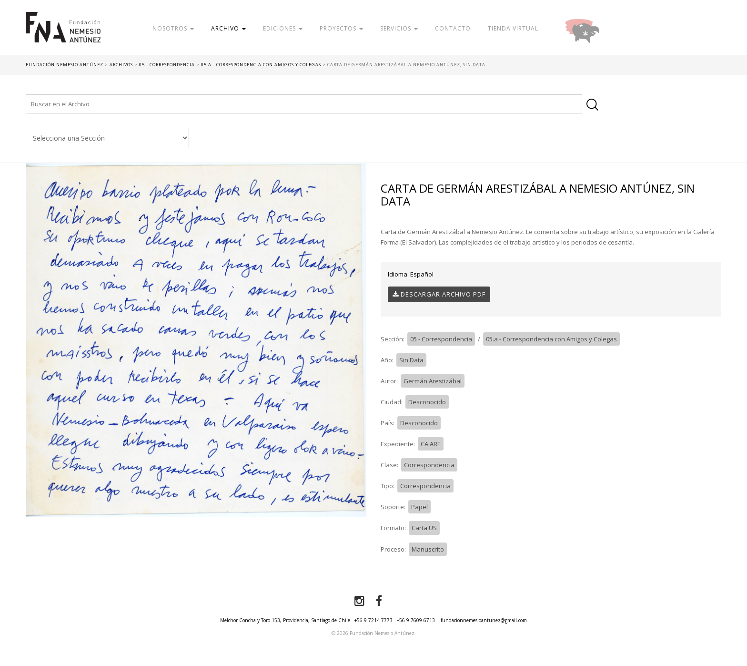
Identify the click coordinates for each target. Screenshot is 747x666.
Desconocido (427, 402)
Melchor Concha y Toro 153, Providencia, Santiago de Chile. (286, 620)
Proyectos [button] (341, 28)
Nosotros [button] (173, 28)
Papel (419, 506)
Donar (613, 28)
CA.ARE (431, 444)
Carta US (424, 527)
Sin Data (411, 360)
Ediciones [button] (283, 28)
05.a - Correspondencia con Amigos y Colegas (551, 339)
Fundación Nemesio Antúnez (63, 33)
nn (107, 138)
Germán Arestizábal (433, 381)
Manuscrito (428, 549)
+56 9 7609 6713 (416, 620)
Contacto (453, 28)
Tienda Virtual (513, 28)
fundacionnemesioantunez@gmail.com (484, 620)
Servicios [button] (399, 28)
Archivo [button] (228, 28)
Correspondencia (429, 465)
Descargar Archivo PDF (439, 294)
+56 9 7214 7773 (373, 620)
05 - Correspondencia (441, 339)
